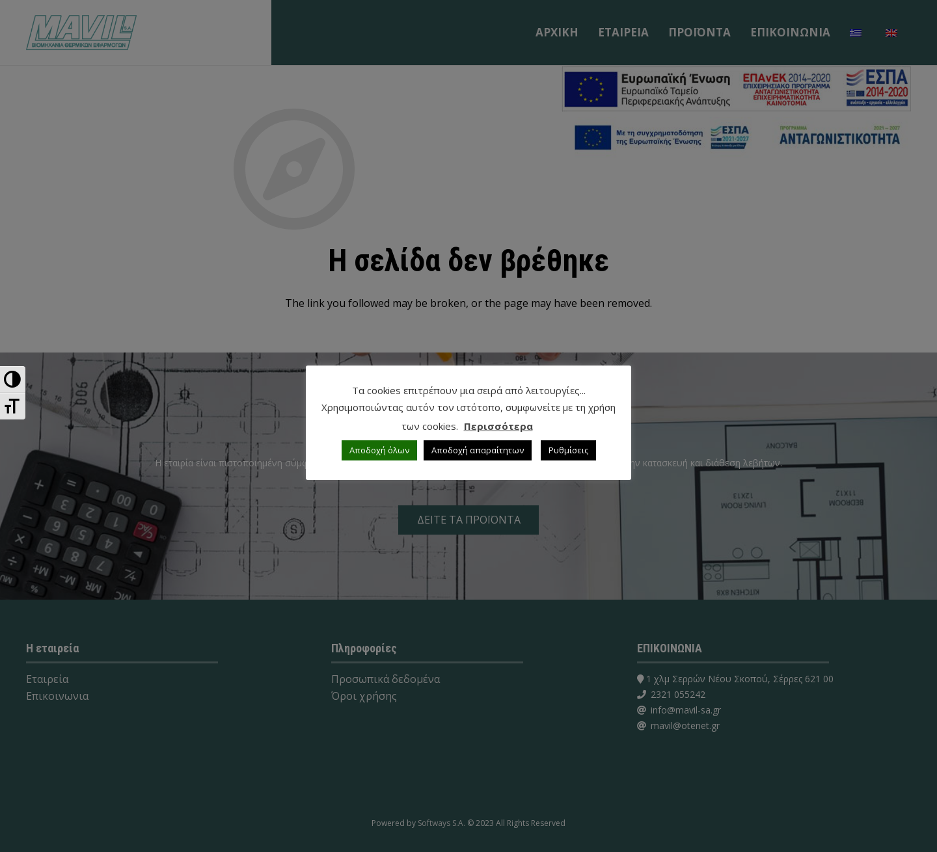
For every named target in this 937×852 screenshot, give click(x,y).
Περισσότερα (498, 426)
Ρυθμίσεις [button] (568, 450)
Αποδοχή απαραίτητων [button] (477, 450)
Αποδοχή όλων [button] (379, 450)
